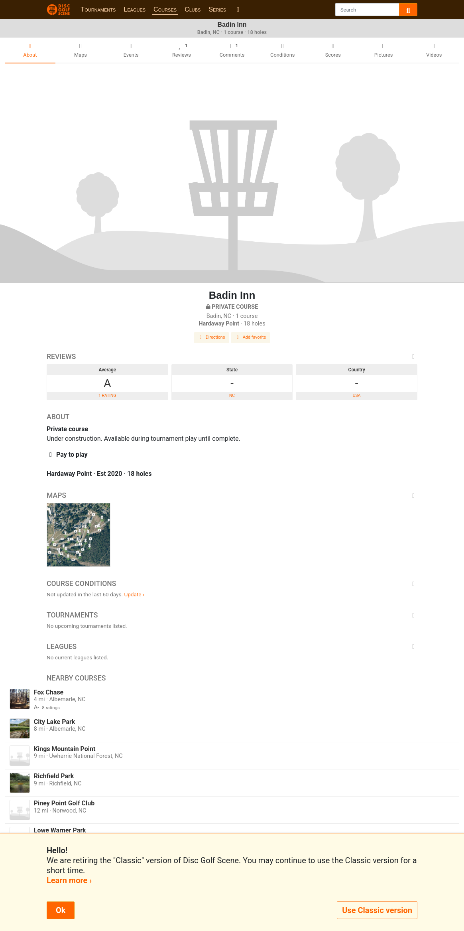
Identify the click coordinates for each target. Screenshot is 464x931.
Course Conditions (232, 584)
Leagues (134, 9)
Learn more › (69, 880)
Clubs (193, 9)
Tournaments (98, 9)
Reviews (232, 357)
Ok (60, 910)
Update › (134, 594)
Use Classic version (377, 910)
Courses (165, 9)
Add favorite (250, 337)
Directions (211, 337)
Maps (232, 495)
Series (217, 9)
